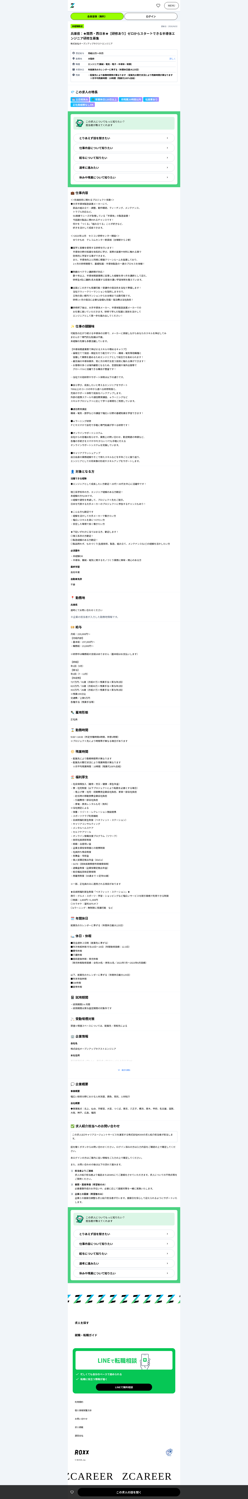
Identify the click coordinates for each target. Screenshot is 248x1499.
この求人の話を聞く (129, 1492)
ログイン (151, 16)
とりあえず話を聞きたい (124, 138)
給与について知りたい (124, 158)
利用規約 (79, 1401)
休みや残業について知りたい (124, 177)
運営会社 (79, 1435)
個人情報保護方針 (83, 1410)
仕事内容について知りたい (124, 148)
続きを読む (124, 1070)
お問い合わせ (81, 1418)
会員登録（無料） (97, 16)
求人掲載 (79, 1427)
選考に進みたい (124, 167)
